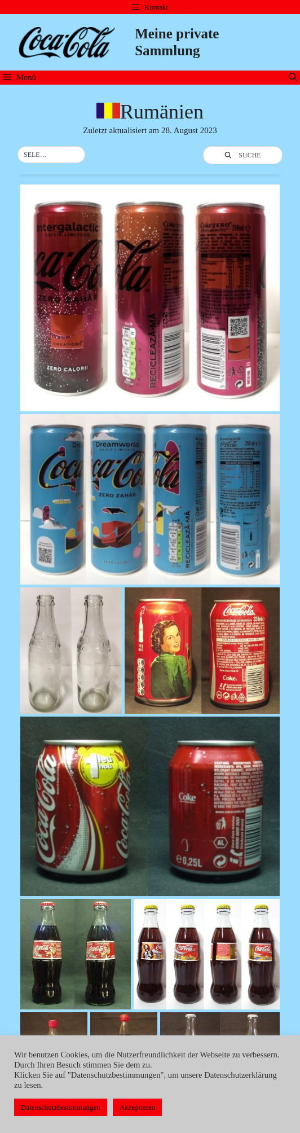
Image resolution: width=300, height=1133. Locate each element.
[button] (51, 155)
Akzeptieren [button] (138, 1107)
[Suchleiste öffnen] (293, 78)
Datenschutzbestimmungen (60, 1107)
